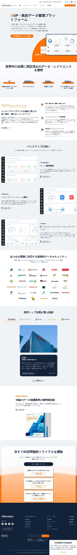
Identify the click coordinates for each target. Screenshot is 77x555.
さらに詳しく (5, 127)
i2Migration (28, 524)
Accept (63, 552)
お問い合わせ (72, 524)
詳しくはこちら (44, 176)
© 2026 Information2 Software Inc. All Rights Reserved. (31, 552)
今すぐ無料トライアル (38, 464)
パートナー (42, 5)
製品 (20, 5)
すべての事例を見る (37, 380)
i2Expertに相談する (38, 498)
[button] (75, 2)
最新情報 (71, 521)
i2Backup (27, 519)
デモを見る (38, 486)
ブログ (48, 524)
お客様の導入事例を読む (28, 373)
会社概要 (71, 519)
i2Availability (28, 521)
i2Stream (27, 526)
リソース (35, 5)
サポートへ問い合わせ (52, 529)
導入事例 (49, 526)
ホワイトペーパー (51, 521)
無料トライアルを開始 (70, 5)
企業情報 (49, 5)
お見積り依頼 (38, 473)
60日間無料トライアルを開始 (22, 36)
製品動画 (49, 519)
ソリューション (27, 5)
